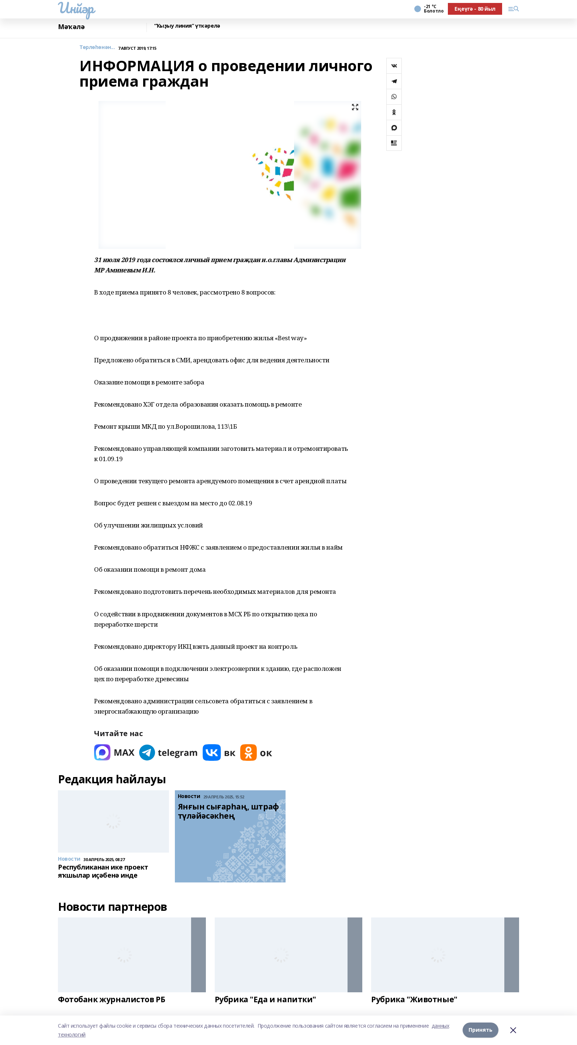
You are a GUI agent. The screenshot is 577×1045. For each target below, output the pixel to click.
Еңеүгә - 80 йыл (475, 8)
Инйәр (76, 8)
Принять (481, 1030)
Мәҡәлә (71, 27)
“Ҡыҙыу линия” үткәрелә (187, 26)
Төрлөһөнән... (97, 47)
